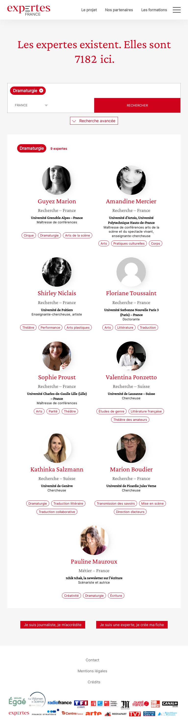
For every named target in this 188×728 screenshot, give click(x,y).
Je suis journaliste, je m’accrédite (53, 624)
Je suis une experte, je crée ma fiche (132, 624)
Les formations (154, 10)
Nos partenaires (119, 10)
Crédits (94, 681)
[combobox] (94, 90)
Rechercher (137, 105)
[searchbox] (86, 90)
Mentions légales (92, 670)
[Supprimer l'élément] (41, 90)
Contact (92, 659)
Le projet (89, 10)
